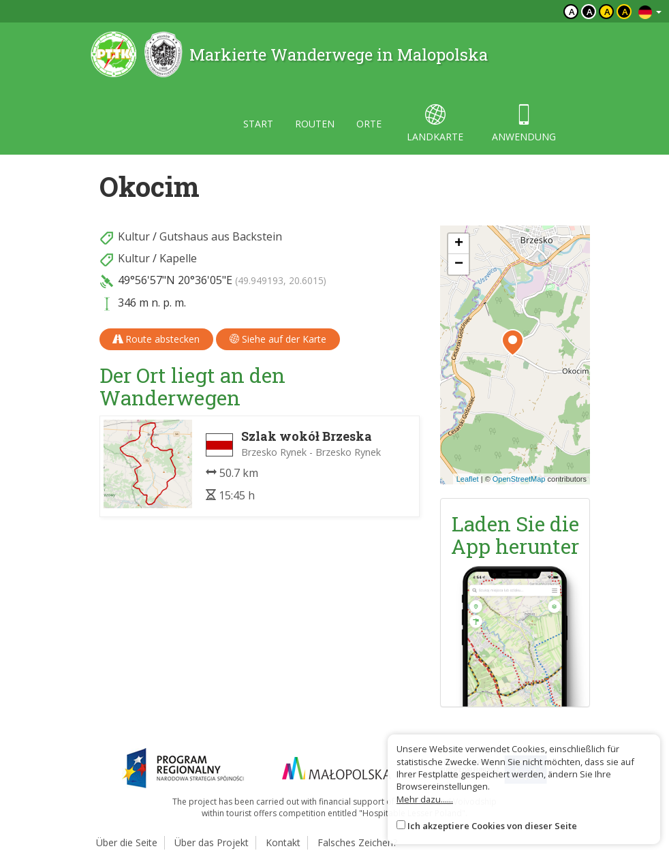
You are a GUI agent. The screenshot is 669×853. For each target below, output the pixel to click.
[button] (512, 342)
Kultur (134, 236)
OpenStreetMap (519, 479)
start (258, 123)
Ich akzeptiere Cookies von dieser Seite (492, 826)
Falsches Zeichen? (357, 842)
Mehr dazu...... (424, 799)
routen (314, 123)
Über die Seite (126, 842)
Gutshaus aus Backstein (220, 236)
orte (369, 123)
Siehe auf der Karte (278, 338)
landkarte (435, 123)
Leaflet (467, 479)
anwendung (524, 123)
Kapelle (178, 258)
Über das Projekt (211, 842)
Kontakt (283, 842)
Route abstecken (156, 338)
